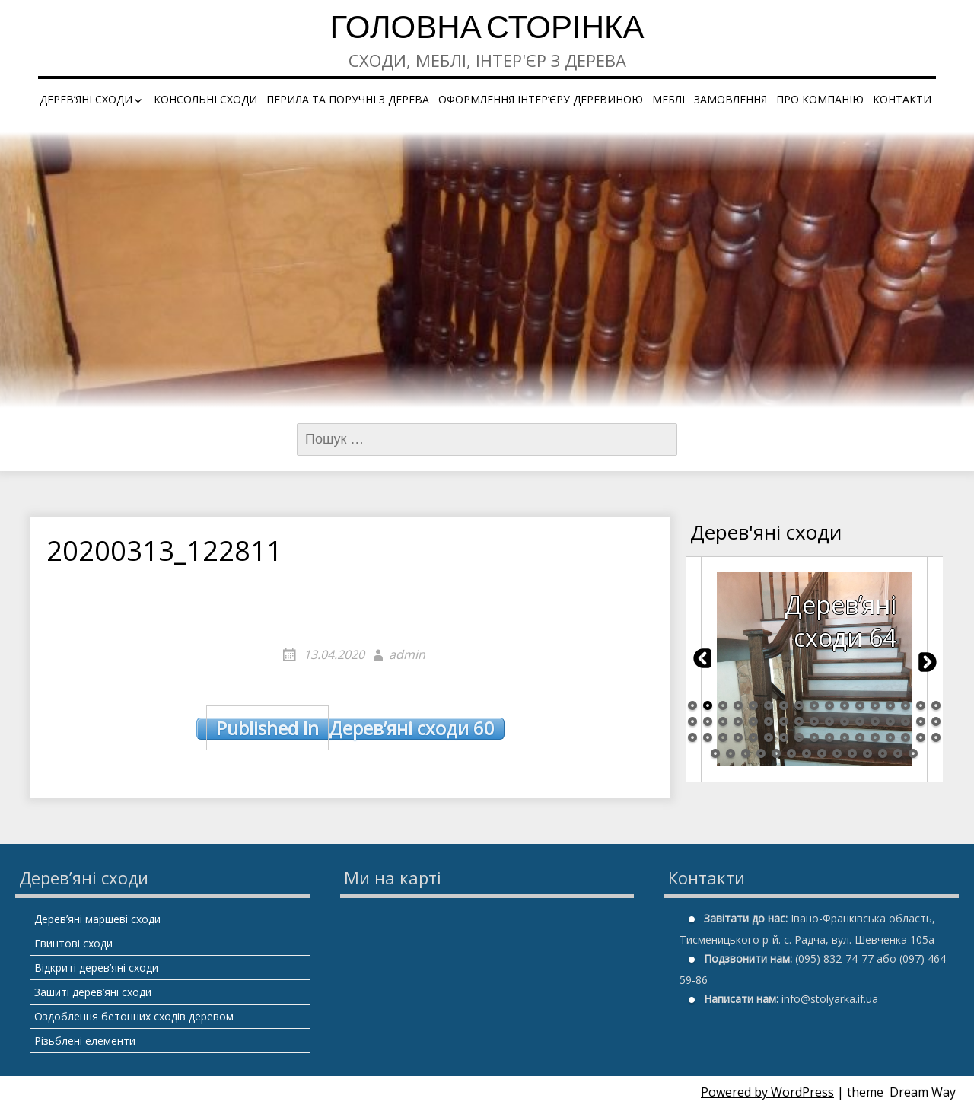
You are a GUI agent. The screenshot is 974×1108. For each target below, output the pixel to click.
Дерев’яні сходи (86, 99)
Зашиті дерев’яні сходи (92, 992)
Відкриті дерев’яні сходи (96, 967)
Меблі (668, 99)
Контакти (902, 99)
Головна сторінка (486, 30)
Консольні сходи (205, 99)
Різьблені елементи (84, 1040)
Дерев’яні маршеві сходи (97, 919)
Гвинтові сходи (73, 943)
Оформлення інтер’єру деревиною (540, 99)
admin (407, 654)
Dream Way (923, 1092)
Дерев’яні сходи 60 (350, 728)
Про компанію (820, 99)
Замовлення (730, 99)
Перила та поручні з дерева (347, 99)
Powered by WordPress (767, 1092)
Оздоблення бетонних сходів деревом (134, 1016)
